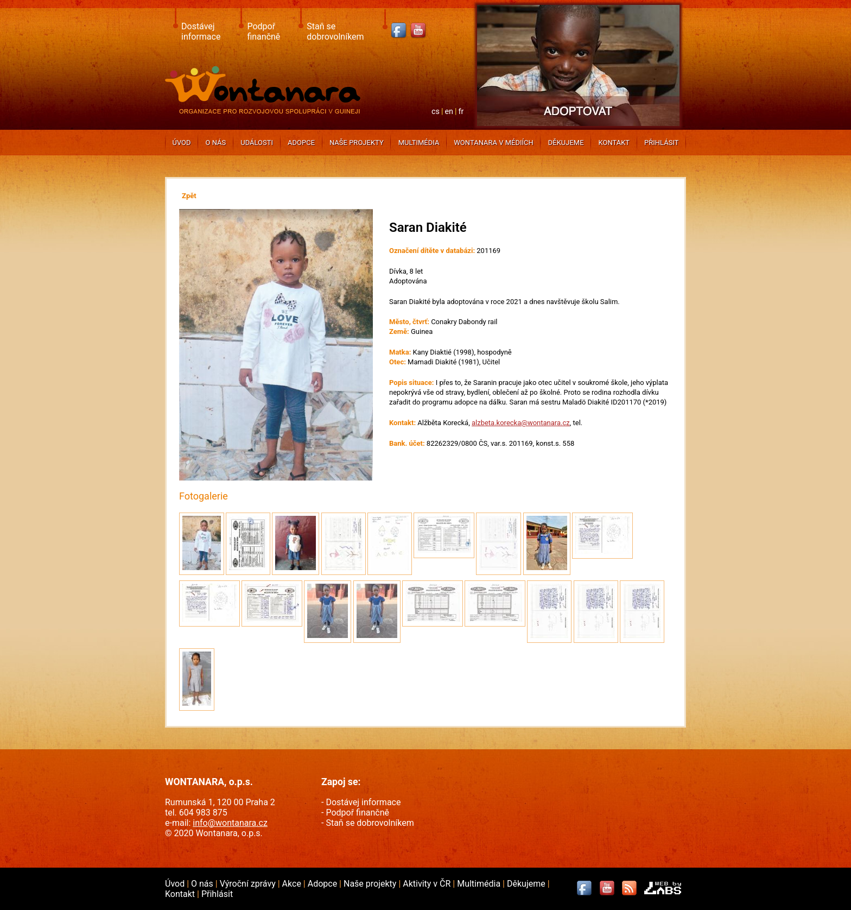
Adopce (301, 142)
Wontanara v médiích (493, 142)
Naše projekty (356, 142)
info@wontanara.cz (230, 823)
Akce (292, 884)
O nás (216, 142)
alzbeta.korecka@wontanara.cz (521, 423)
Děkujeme (566, 142)
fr (461, 111)
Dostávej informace (200, 31)
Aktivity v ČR (428, 884)
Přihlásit (661, 142)
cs (435, 111)
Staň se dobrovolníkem (335, 31)
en (448, 111)
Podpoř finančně (263, 31)
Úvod (181, 142)
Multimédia (419, 142)
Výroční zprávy (249, 884)
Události (256, 142)
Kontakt (614, 142)
